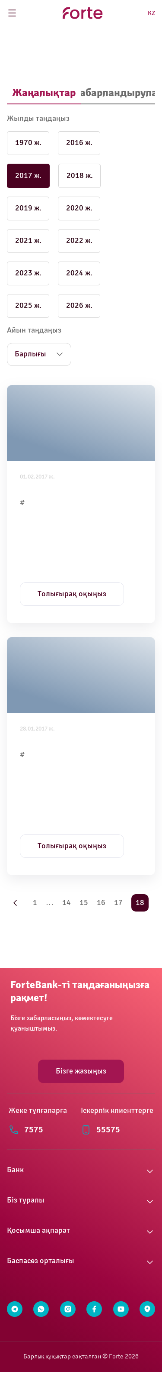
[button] (81, 1171)
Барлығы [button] (30, 354)
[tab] (44, 93)
